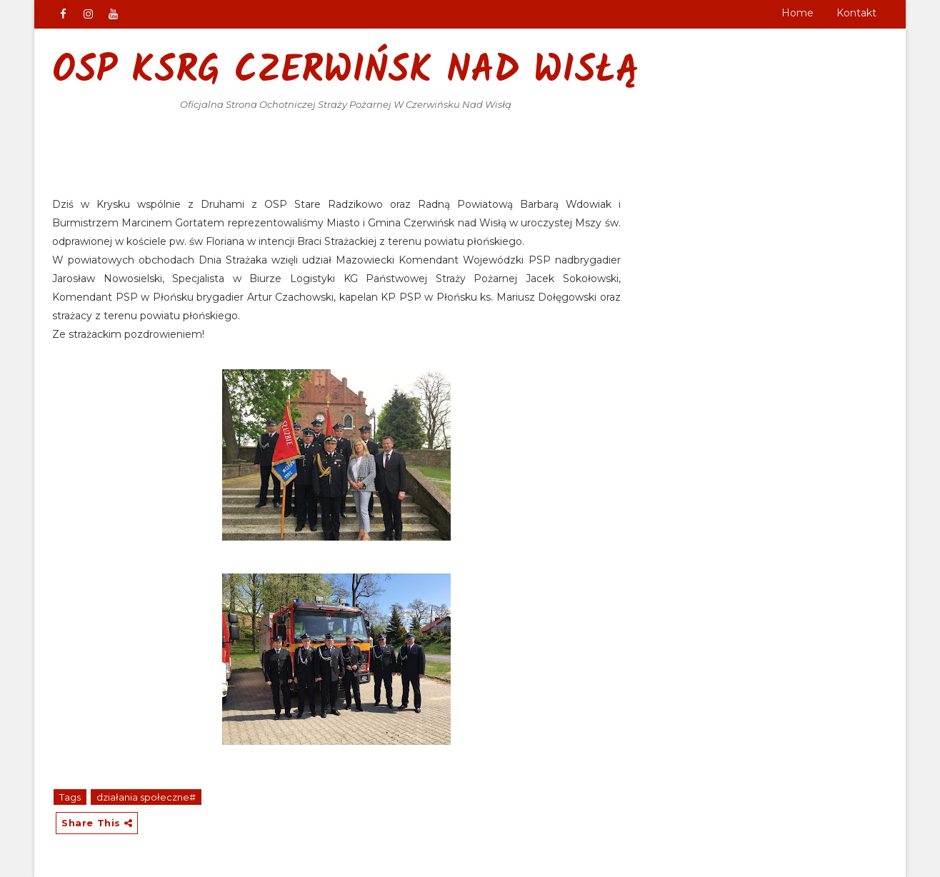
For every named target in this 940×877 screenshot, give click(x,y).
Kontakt (856, 12)
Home (797, 12)
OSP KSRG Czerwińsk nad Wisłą (345, 71)
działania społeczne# (146, 797)
